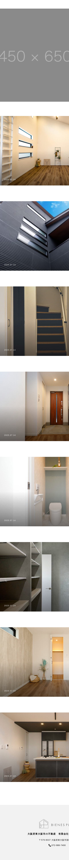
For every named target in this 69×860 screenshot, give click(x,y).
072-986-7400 (59, 845)
